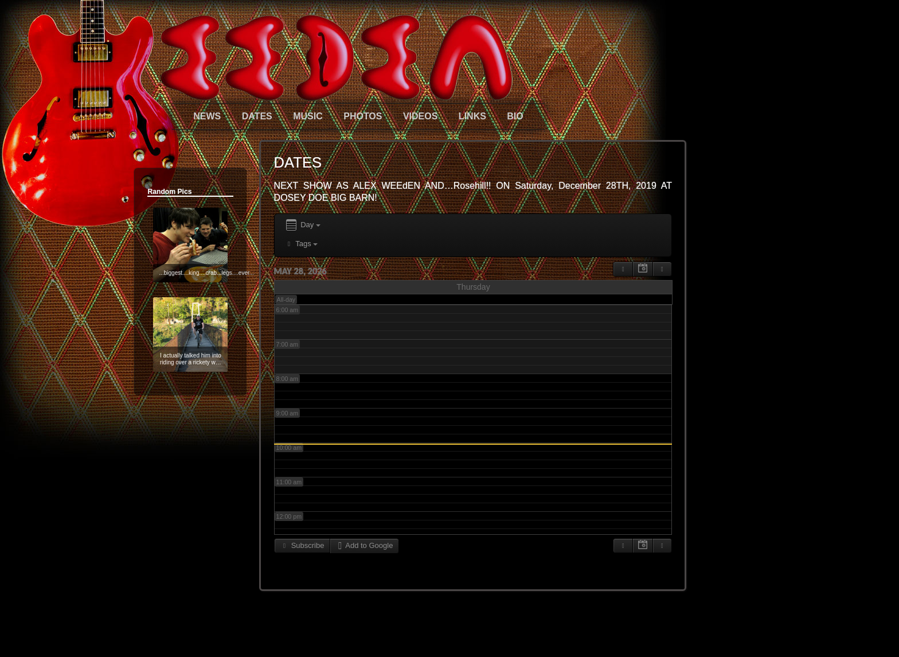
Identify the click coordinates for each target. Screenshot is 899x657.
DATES (257, 116)
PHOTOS (362, 116)
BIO (515, 116)
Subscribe (302, 545)
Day (302, 225)
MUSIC (308, 116)
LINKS (472, 116)
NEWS (207, 116)
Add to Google (364, 545)
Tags (301, 243)
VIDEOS (420, 116)
